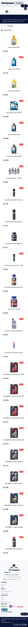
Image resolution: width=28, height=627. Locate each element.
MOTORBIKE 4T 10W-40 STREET (14, 483)
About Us (3, 584)
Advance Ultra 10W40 (14, 134)
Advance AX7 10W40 (14, 69)
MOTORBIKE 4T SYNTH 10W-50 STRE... (14, 396)
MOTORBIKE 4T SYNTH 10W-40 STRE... (14, 374)
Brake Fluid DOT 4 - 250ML (14, 178)
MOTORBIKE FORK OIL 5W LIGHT (14, 549)
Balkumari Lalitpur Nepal (12, 574)
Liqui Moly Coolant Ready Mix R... (14, 330)
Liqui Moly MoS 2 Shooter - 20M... (14, 265)
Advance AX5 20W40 (14, 91)
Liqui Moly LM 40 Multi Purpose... (14, 352)
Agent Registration (6, 602)
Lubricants (10, 26)
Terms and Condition (6, 591)
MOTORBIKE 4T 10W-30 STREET (14, 461)
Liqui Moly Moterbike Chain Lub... (14, 200)
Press (2, 599)
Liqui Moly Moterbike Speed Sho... (14, 287)
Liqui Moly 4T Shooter (14, 309)
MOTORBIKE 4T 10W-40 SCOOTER (14, 505)
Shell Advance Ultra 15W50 (14, 156)
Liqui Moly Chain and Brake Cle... (14, 221)
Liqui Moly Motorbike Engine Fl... (14, 243)
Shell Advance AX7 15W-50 (14, 112)
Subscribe (24, 614)
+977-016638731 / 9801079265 (13, 577)
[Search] (14, 614)
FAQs (2, 587)
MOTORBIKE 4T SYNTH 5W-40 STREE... (14, 418)
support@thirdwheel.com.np (13, 579)
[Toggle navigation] (3, 16)
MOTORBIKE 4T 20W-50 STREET (14, 527)
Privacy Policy (4, 593)
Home (2, 26)
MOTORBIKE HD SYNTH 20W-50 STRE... (14, 440)
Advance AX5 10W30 (14, 47)
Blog (2, 597)
